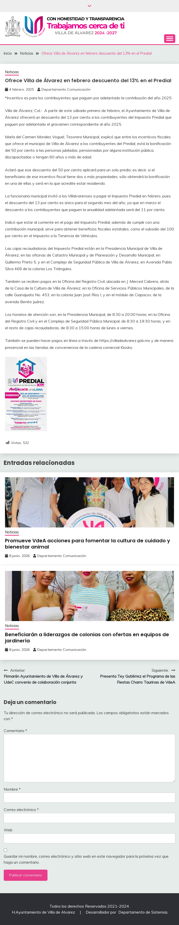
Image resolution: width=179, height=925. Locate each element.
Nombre (12, 789)
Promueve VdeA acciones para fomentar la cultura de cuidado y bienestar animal (87, 543)
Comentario (15, 730)
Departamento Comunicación (66, 89)
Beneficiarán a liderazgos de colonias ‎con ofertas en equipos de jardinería (87, 637)
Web (8, 829)
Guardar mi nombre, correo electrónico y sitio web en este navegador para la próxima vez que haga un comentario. (86, 859)
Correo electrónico (21, 809)
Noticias (12, 72)
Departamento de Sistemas (143, 912)
